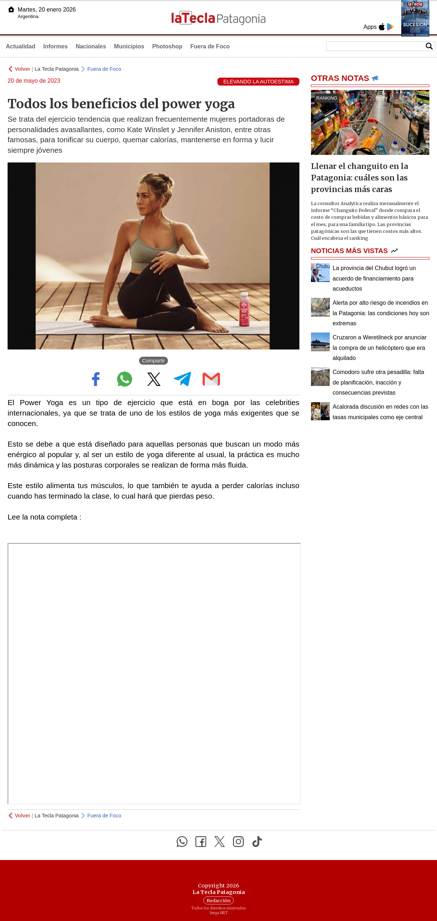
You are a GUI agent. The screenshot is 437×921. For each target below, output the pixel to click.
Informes (55, 46)
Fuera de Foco (210, 46)
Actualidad (20, 46)
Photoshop (167, 46)
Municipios (129, 46)
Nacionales (90, 46)
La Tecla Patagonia (57, 69)
